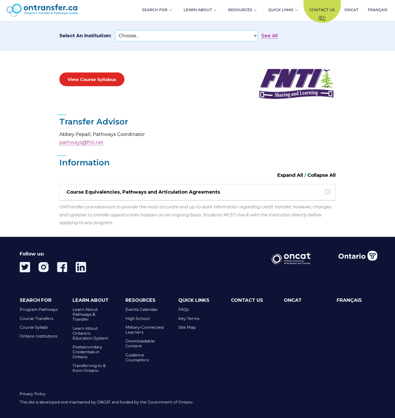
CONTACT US (247, 300)
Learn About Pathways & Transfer (85, 314)
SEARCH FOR (154, 10)
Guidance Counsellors (137, 357)
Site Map (187, 327)
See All (269, 36)
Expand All (290, 175)
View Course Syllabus (92, 79)
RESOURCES (240, 10)
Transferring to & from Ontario (89, 368)
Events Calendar (141, 309)
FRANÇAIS (377, 10)
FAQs (183, 309)
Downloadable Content (140, 343)
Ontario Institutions (38, 336)
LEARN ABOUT (198, 10)
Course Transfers (36, 318)
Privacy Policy (33, 394)
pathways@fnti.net (81, 142)
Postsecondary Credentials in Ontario (87, 351)
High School (137, 318)
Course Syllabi (34, 327)
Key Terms (188, 318)
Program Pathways (39, 309)
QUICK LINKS (280, 10)
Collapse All (321, 175)
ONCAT (351, 10)
